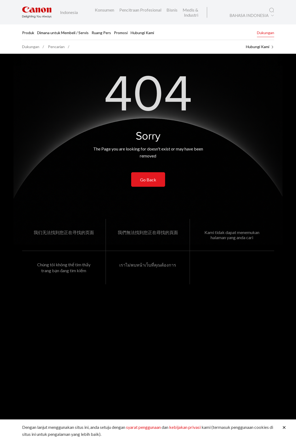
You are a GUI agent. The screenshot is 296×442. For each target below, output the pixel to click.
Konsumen (105, 9)
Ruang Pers (101, 32)
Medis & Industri (190, 12)
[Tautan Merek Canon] (36, 12)
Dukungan (265, 32)
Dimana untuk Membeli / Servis (63, 32)
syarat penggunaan (143, 427)
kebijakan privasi (185, 427)
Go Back (148, 179)
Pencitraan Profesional (140, 9)
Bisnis (172, 9)
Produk (28, 32)
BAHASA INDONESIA (249, 15)
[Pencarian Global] (271, 10)
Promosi (121, 32)
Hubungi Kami (142, 32)
